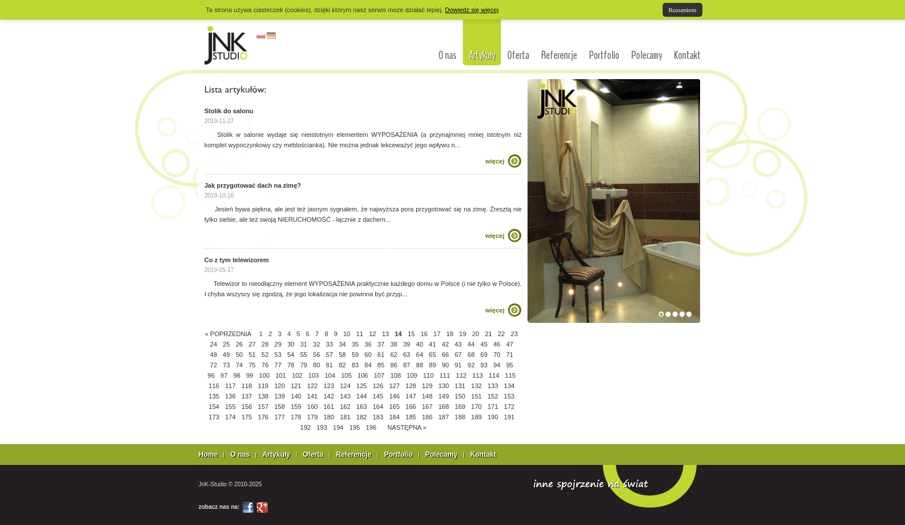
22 (501, 333)
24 (213, 344)
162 (345, 406)
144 (361, 396)
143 (345, 396)
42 (445, 344)
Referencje (559, 55)
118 (246, 385)
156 (246, 406)
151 (476, 396)
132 (476, 385)
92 (471, 365)
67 (458, 354)
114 (494, 375)
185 (411, 417)
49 (226, 354)
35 (354, 344)
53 (277, 354)
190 (493, 417)
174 (230, 417)
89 (432, 365)
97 (223, 375)
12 (372, 333)
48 (213, 354)
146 (394, 396)
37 (380, 344)
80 (316, 365)
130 (443, 385)
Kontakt (687, 55)
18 (449, 333)
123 (328, 385)
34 (342, 344)
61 (380, 354)
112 (461, 375)
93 (483, 365)
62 (393, 354)
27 (252, 344)
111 (444, 375)
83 (354, 365)
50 (238, 354)
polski (260, 35)
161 (328, 406)
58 (342, 354)
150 (460, 396)
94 (496, 365)
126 (378, 385)
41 (432, 344)
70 (496, 354)
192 (305, 427)
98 (236, 375)
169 (460, 406)
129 (427, 385)
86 (393, 365)
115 (510, 375)
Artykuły (482, 55)
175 (246, 417)
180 (328, 417)
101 (280, 375)
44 (471, 344)
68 (471, 354)
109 (412, 375)
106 (362, 375)
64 (419, 354)
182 (361, 417)
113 (477, 375)
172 (509, 406)
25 (226, 344)
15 (410, 333)
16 (424, 333)
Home (208, 454)
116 (214, 385)
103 (313, 375)
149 (443, 396)
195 (354, 427)
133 (493, 385)
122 (312, 385)
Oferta (518, 55)
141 (312, 396)
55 (303, 354)
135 (214, 396)
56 (316, 354)
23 (514, 333)
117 (230, 385)
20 (475, 333)
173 (214, 417)
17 (436, 333)
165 (394, 406)
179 (312, 417)
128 (411, 385)
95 (509, 365)
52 (264, 354)
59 (354, 354)
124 (345, 385)
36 (368, 344)
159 (296, 406)
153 (509, 396)
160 (312, 406)
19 (462, 333)
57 (329, 354)
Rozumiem (682, 9)
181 (345, 417)
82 (342, 365)
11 (359, 333)
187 (443, 417)
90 (445, 365)
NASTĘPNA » (407, 427)
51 (252, 354)
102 (297, 375)
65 (432, 354)
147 (411, 396)
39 (406, 344)
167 (427, 406)
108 (395, 375)
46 (496, 344)
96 (211, 375)
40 (419, 344)
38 (393, 344)
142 (328, 396)
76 (264, 365)
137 (246, 396)
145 (378, 396)
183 (378, 417)
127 (394, 385)
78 (290, 365)
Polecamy (646, 55)
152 (493, 396)
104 (329, 375)
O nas (448, 55)
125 (361, 385)
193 (321, 427)
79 (303, 365)
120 (279, 385)
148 (427, 396)
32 (316, 344)
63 (406, 354)
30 (290, 344)
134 (509, 385)
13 (385, 333)
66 (445, 354)
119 (263, 385)
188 (460, 417)
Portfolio (604, 55)
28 (264, 344)
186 (427, 417)
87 (406, 365)
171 (493, 406)
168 (443, 406)
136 (230, 396)
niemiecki (271, 35)
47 (509, 344)
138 (263, 396)
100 (264, 375)
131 (460, 385)
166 (411, 406)
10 (346, 333)
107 (379, 375)
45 (483, 344)
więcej (494, 161)
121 (296, 385)
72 (213, 365)
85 (380, 365)
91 (458, 365)
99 (249, 375)
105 (346, 375)
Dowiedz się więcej (472, 9)
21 (488, 333)
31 (303, 344)
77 (277, 365)
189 (476, 417)
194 (338, 427)
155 (230, 406)
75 (252, 365)
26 (238, 344)
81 (329, 365)
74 (238, 365)
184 (394, 417)
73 (226, 365)
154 (214, 406)
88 (419, 365)
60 (368, 354)
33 (329, 344)
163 (361, 406)
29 (277, 344)
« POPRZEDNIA (228, 333)
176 (263, 417)
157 (263, 406)
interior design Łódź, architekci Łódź (226, 45)
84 (368, 365)
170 (476, 406)
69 (483, 354)
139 (279, 396)
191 (509, 417)
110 (428, 375)
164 (378, 406)
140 (296, 396)
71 (509, 354)
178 (296, 417)
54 (290, 354)
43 (458, 344)
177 (279, 417)
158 (279, 406)
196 (371, 427)
